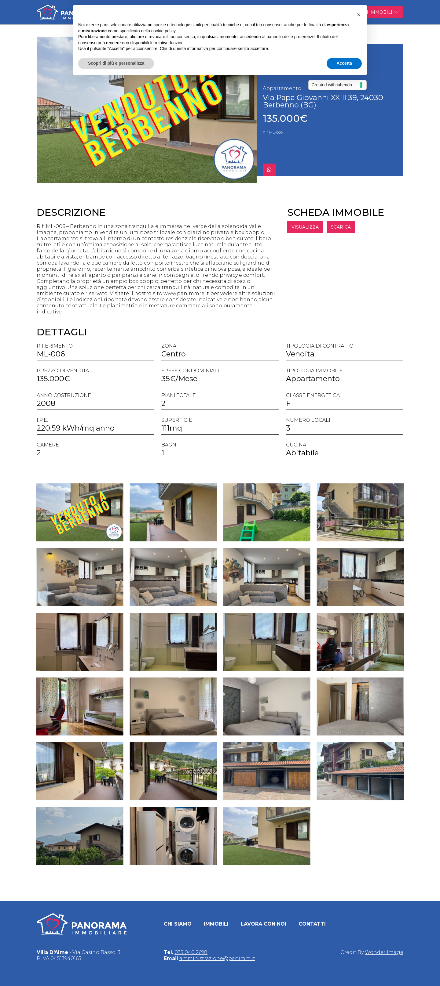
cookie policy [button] (163, 30)
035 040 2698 (190, 952)
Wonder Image (384, 952)
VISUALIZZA (314, 227)
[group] (147, 110)
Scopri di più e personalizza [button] (116, 63)
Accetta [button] (344, 63)
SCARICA (350, 227)
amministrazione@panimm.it (217, 958)
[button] (359, 15)
